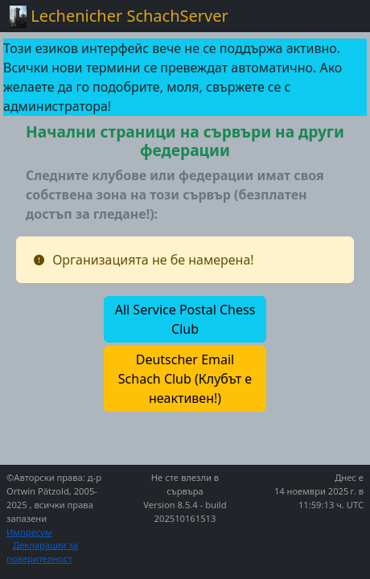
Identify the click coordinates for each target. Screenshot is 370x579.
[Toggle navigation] (337, 16)
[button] (185, 319)
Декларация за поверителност (42, 552)
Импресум (29, 532)
